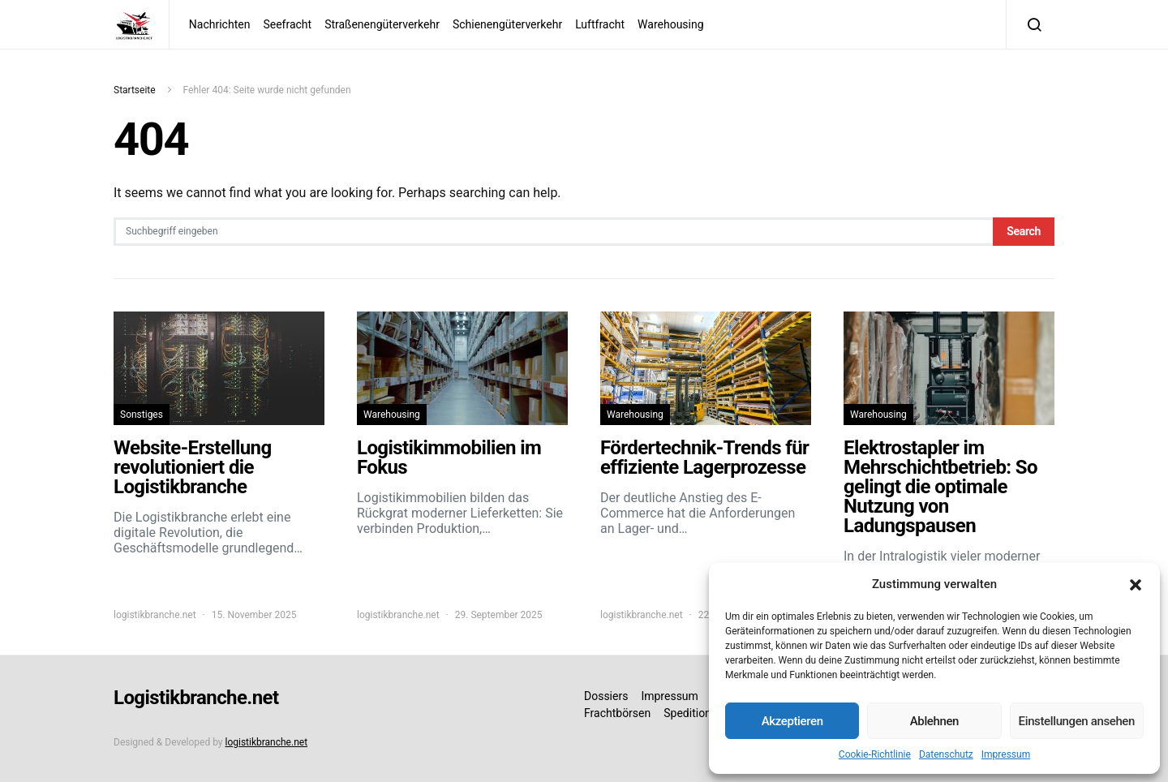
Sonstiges (141, 414)
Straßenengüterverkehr (382, 24)
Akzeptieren (792, 721)
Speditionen (693, 713)
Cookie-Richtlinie (875, 754)
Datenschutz (946, 754)
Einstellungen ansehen (1077, 721)
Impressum (1005, 754)
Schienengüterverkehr (507, 24)
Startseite (135, 90)
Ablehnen (934, 721)
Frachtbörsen (617, 713)
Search (1024, 231)
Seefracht (287, 24)
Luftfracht (600, 24)
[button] (1135, 584)
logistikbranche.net (155, 615)
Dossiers (606, 696)
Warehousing (670, 24)
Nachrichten (220, 24)
